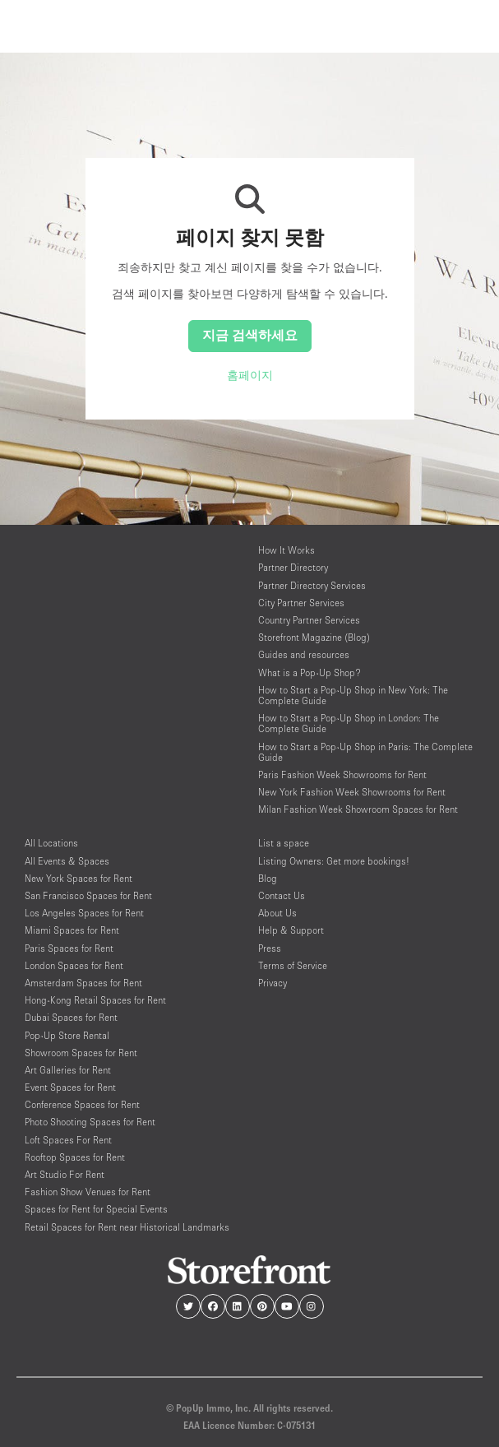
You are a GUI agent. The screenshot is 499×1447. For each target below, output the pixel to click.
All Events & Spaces (67, 861)
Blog (267, 878)
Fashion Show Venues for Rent (87, 1191)
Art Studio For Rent (64, 1174)
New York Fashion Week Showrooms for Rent (352, 791)
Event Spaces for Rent (70, 1087)
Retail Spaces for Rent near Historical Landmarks (127, 1227)
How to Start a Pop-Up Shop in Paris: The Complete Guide (365, 752)
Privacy (272, 982)
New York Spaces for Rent (78, 878)
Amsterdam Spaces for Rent (83, 982)
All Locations (51, 842)
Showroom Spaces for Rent (81, 1052)
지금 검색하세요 (250, 334)
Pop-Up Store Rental (67, 1035)
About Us (277, 912)
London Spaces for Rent (74, 965)
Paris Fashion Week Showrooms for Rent (342, 774)
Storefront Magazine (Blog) (314, 637)
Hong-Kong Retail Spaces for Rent (95, 1000)
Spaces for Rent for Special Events (96, 1209)
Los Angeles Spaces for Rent (84, 912)
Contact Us (281, 895)
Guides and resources (303, 654)
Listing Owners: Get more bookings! (333, 861)
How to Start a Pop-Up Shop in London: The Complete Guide (348, 723)
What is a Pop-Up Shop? (309, 672)
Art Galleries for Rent (68, 1069)
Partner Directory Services (312, 585)
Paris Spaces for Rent (69, 948)
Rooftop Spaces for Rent (75, 1157)
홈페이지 (250, 375)
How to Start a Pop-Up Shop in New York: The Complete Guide (353, 695)
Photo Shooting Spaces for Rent (90, 1121)
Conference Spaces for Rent (82, 1104)
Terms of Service (292, 965)
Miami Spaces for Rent (72, 930)
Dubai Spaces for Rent (71, 1017)
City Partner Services (301, 602)
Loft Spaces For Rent (68, 1139)
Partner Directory (293, 567)
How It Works (286, 550)
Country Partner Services (309, 620)
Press (269, 948)
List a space (283, 842)
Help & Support (291, 930)
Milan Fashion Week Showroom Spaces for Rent (358, 809)
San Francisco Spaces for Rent (88, 895)
